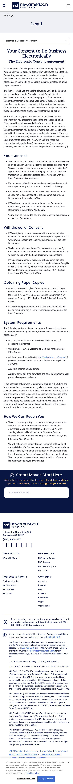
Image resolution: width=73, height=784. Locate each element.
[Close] (69, 765)
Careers (42, 593)
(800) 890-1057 (12, 539)
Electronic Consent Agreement (22, 758)
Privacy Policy (46, 751)
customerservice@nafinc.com (42, 651)
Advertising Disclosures (50, 754)
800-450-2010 (53, 637)
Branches (43, 597)
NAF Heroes (44, 562)
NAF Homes (8, 589)
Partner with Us (10, 581)
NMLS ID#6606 (15, 751)
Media (41, 589)
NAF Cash (7, 593)
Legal (11, 15)
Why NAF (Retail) (11, 558)
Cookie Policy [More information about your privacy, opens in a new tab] (33, 775)
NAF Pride (42, 570)
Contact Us (44, 606)
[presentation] (36, 505)
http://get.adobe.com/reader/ (52, 357)
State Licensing (31, 751)
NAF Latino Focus (46, 558)
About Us (42, 581)
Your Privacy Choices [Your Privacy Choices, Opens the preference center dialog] (26, 781)
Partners (42, 758)
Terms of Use (60, 751)
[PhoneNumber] (4, 6)
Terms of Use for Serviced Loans (23, 754)
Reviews (42, 585)
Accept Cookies (46, 781)
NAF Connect (9, 585)
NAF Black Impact (47, 566)
